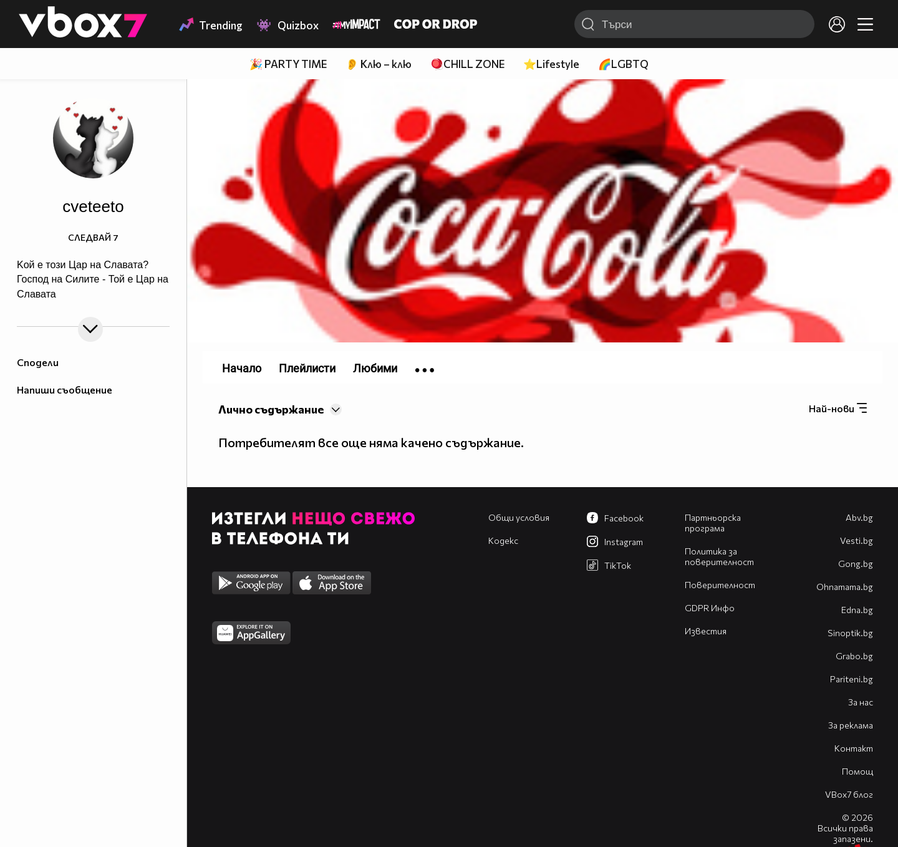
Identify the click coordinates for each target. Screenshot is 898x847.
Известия (706, 631)
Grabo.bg (854, 656)
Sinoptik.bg (850, 632)
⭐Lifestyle (551, 63)
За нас (860, 702)
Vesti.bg (856, 540)
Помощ (857, 771)
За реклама (850, 725)
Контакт (853, 748)
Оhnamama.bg (844, 586)
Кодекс (503, 540)
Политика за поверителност (719, 556)
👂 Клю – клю (378, 63)
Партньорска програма (713, 522)
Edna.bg (857, 609)
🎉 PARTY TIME (288, 63)
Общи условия (518, 517)
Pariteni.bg (851, 679)
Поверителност (720, 584)
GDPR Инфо (710, 608)
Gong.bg (855, 563)
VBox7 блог (849, 794)
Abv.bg (859, 517)
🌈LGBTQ (623, 63)
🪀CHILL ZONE (467, 63)
